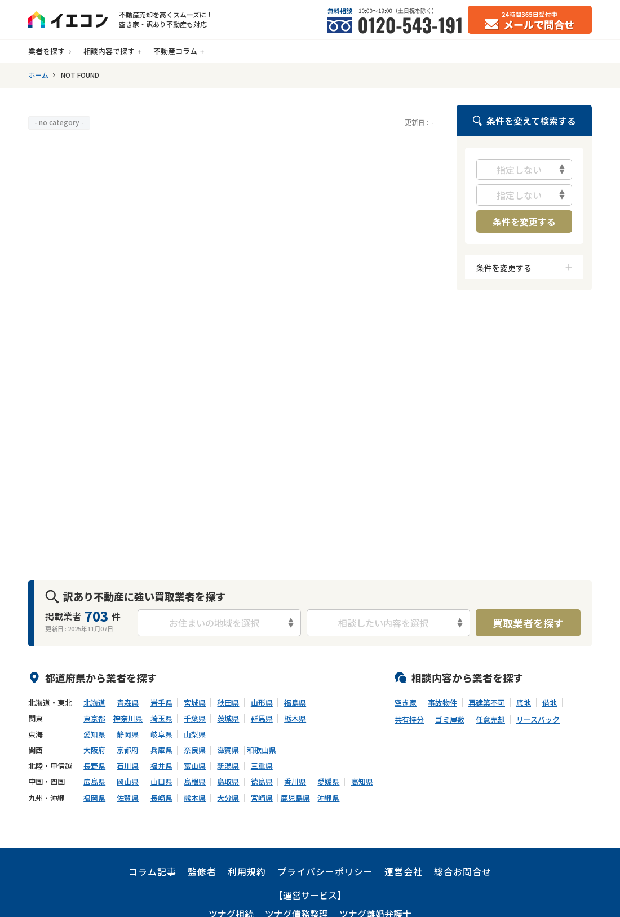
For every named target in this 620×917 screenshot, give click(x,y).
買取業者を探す (528, 622)
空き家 (406, 703)
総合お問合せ (462, 871)
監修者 (202, 871)
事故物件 (442, 703)
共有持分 (409, 720)
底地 (523, 703)
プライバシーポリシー (325, 871)
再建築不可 (486, 703)
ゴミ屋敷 (449, 720)
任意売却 (490, 720)
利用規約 (247, 871)
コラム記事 (152, 871)
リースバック (538, 720)
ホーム (38, 74)
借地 (549, 703)
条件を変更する (524, 221)
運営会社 (403, 871)
